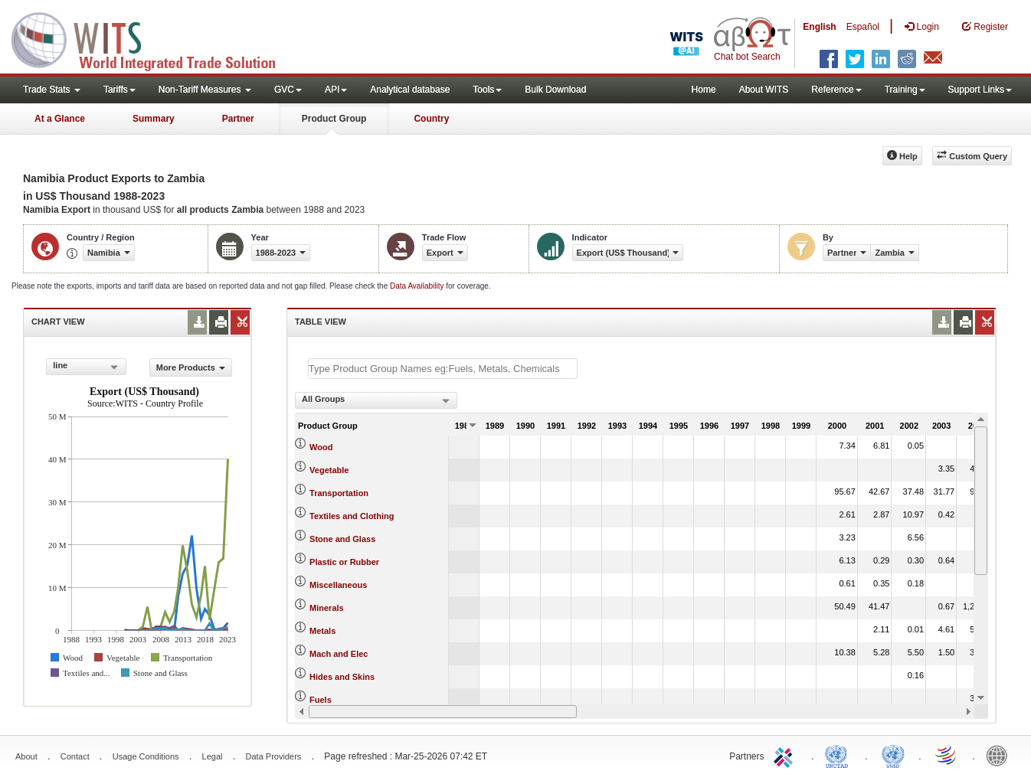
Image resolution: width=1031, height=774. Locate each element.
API (336, 89)
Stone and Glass (342, 539)
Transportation (338, 493)
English (819, 26)
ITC (786, 755)
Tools (487, 89)
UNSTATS (893, 755)
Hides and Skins (342, 676)
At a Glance (59, 118)
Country (431, 118)
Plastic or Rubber (344, 562)
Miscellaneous (338, 584)
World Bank (1000, 755)
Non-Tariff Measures (205, 89)
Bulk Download (555, 89)
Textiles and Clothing (351, 516)
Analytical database (410, 89)
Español (862, 26)
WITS (153, 38)
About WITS (764, 89)
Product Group (334, 118)
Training (905, 89)
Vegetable (329, 470)
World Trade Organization (946, 755)
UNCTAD (839, 755)
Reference (836, 89)
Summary (154, 118)
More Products (190, 367)
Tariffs (119, 89)
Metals (322, 630)
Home (704, 89)
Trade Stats (51, 89)
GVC (288, 89)
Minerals (326, 607)
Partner (238, 118)
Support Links (980, 89)
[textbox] (443, 368)
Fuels (320, 699)
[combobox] (86, 366)
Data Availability (418, 286)
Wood (320, 447)
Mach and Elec (338, 653)
